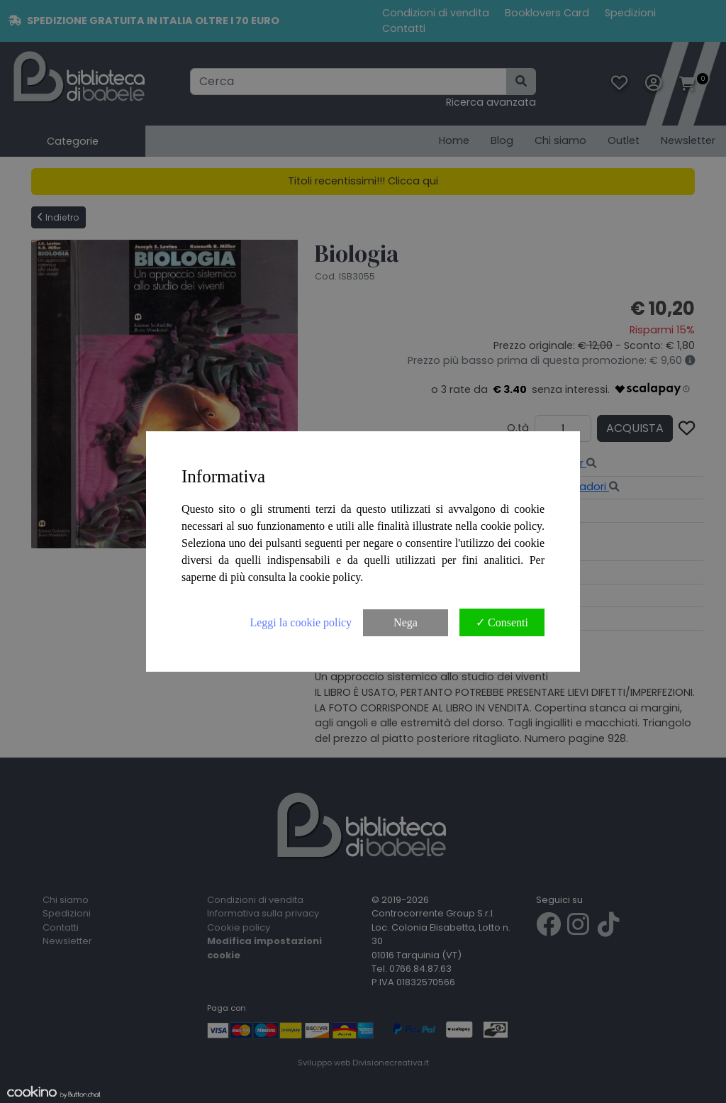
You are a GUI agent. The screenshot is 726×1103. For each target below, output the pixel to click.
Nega (405, 622)
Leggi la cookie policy (301, 622)
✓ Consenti (502, 622)
